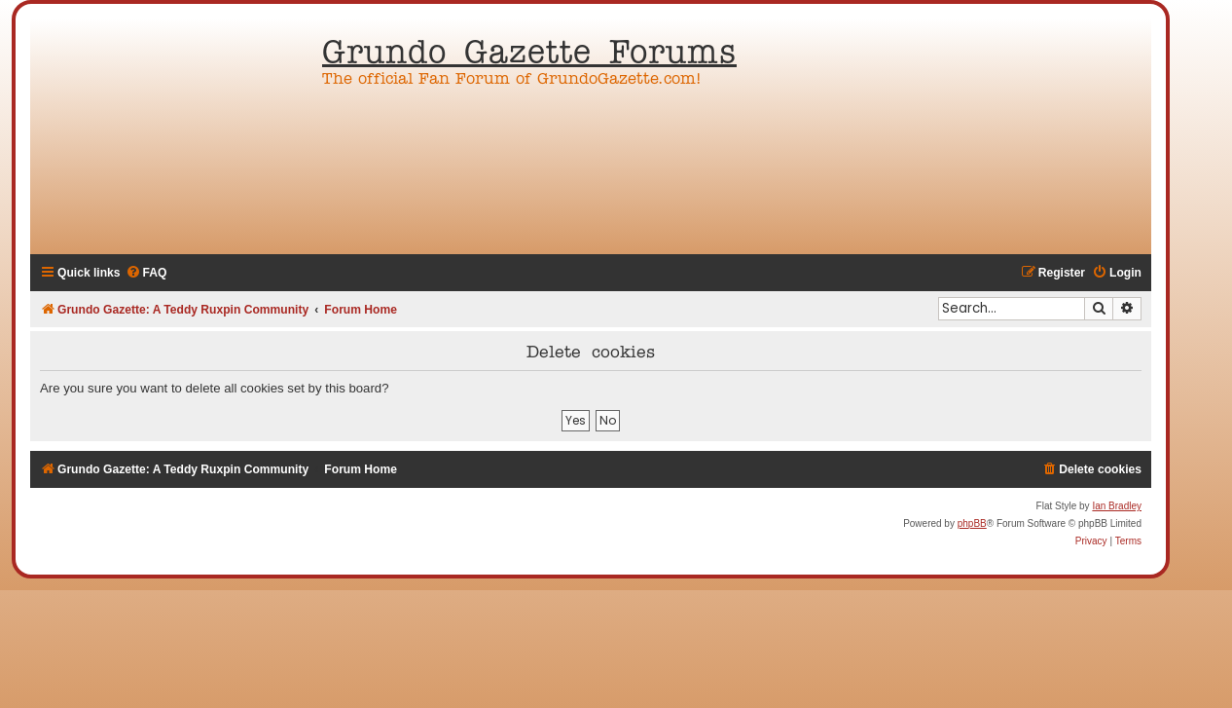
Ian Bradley (1116, 506)
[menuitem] (146, 273)
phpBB (972, 523)
